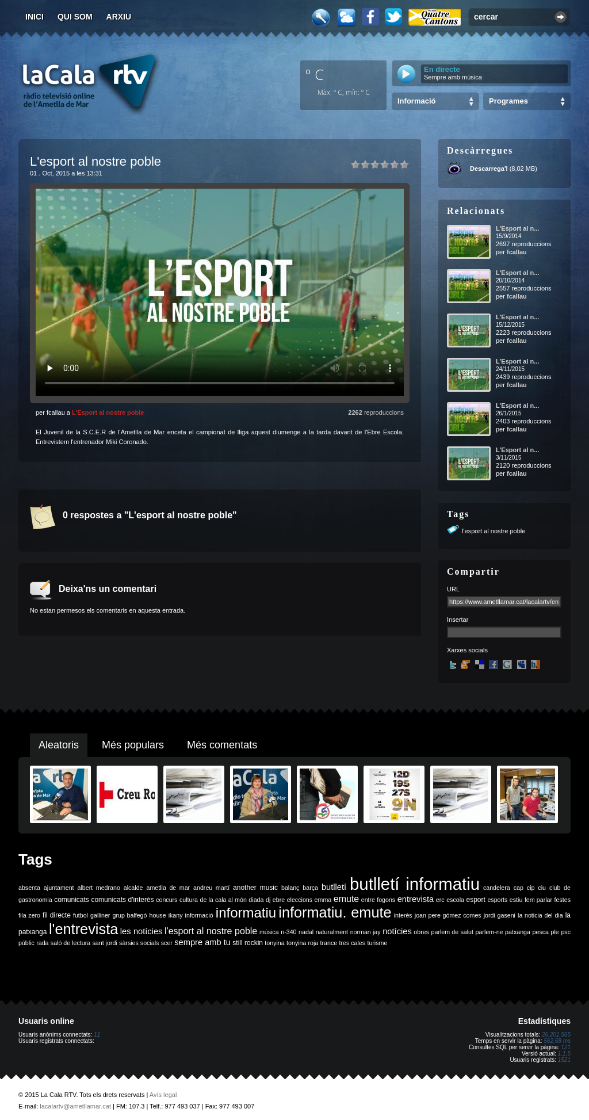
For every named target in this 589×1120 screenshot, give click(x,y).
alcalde (133, 887)
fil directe (57, 915)
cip (531, 887)
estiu (516, 899)
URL (453, 589)
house (158, 915)
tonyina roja (302, 942)
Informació (416, 101)
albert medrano (99, 887)
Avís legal (163, 1094)
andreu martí (211, 887)
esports (497, 899)
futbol (80, 915)
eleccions (299, 899)
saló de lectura (70, 942)
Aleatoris (59, 745)
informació (199, 915)
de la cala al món (223, 899)
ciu (542, 887)
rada (42, 942)
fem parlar (538, 899)
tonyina (274, 942)
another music (255, 888)
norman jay (365, 931)
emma (323, 899)
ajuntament (59, 887)
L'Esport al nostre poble (108, 412)
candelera (496, 887)
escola (455, 899)
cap (518, 887)
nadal (306, 931)
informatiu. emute (334, 912)
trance (329, 942)
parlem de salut (452, 931)
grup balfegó (129, 915)
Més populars (133, 745)
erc (440, 899)
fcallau (517, 252)
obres (421, 931)
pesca (541, 931)
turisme (377, 942)
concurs (166, 899)
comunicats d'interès (122, 900)
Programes (508, 101)
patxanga (517, 931)
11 (97, 1034)
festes (562, 899)
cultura (188, 899)
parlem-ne (489, 931)
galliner (100, 915)
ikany (176, 915)
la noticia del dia (540, 915)
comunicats (71, 900)
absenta (29, 887)
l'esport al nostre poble (493, 530)
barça (310, 887)
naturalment (332, 931)
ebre (279, 899)
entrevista (415, 899)
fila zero (29, 915)
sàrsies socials (139, 942)
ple (555, 931)
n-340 (288, 931)
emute (346, 899)
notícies (397, 931)
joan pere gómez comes (448, 915)
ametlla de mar (168, 887)
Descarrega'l (489, 168)
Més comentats (222, 745)
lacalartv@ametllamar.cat (75, 1106)
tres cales (352, 942)
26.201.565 (556, 1034)
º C (314, 74)
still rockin (247, 943)
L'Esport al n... (517, 228)
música (269, 931)
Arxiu (119, 16)
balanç (290, 887)
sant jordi (105, 942)
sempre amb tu (202, 942)
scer (167, 942)
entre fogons (378, 899)
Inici (34, 16)
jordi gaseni (499, 915)
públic (26, 942)
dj (268, 899)
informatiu (246, 912)
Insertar (457, 619)
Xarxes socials (467, 650)
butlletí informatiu (415, 883)
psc (566, 931)
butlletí (334, 887)
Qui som (75, 16)
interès (403, 915)
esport (475, 900)
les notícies (141, 931)
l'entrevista (83, 929)
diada (255, 899)
